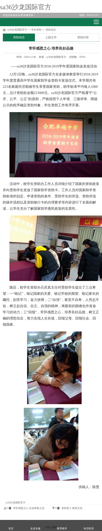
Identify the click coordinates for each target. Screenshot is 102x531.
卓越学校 (16, 22)
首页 (10, 528)
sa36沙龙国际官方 (25, 7)
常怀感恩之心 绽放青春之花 (28, 508)
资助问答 (83, 37)
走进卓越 (35, 528)
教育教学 (62, 528)
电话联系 (89, 528)
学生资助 (36, 29)
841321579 (88, 15)
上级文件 (51, 37)
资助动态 (51, 29)
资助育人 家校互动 (72, 508)
